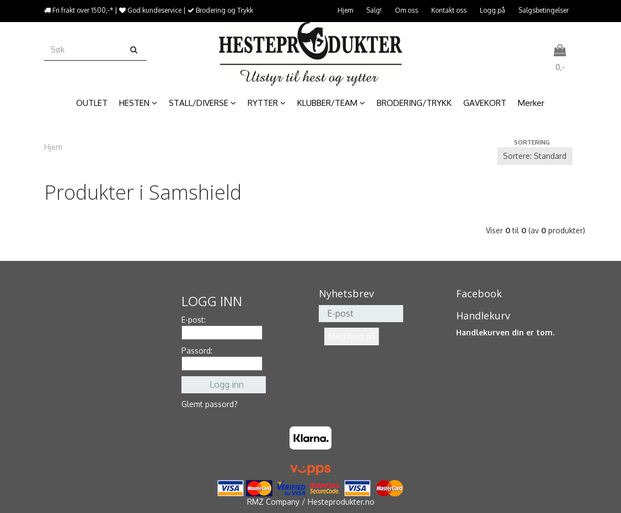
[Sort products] (534, 156)
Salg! (374, 10)
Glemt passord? (209, 404)
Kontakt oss (449, 10)
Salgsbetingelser (543, 10)
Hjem (345, 10)
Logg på (492, 10)
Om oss (406, 10)
